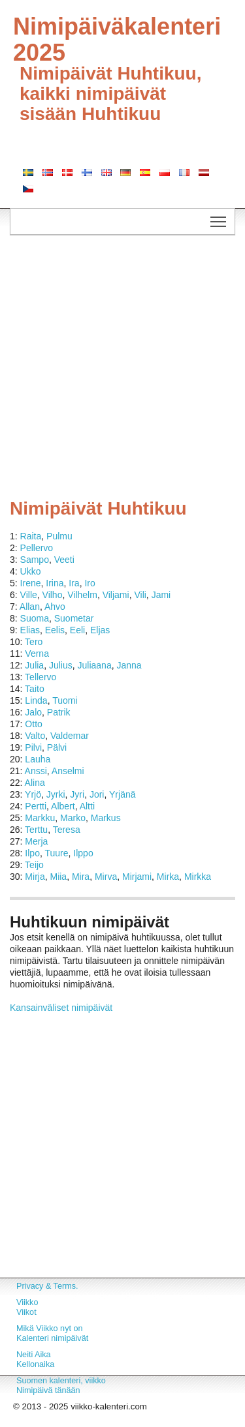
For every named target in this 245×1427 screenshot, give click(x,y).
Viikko (27, 1302)
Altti (87, 806)
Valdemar (69, 735)
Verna (37, 653)
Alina (35, 782)
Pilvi (33, 747)
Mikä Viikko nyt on (49, 1328)
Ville (28, 595)
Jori (97, 794)
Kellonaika (35, 1364)
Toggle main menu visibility (219, 218)
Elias (30, 630)
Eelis (55, 630)
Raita (31, 536)
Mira (81, 876)
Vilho (52, 595)
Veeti (64, 559)
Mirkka (197, 876)
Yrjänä (122, 794)
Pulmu (59, 536)
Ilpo (32, 853)
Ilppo (83, 853)
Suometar (74, 618)
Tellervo (40, 677)
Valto (35, 735)
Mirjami (137, 876)
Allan (30, 606)
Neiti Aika (33, 1354)
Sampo (34, 559)
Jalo (33, 712)
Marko (73, 818)
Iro (89, 583)
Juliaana (95, 665)
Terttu (36, 829)
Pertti (35, 806)
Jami (161, 595)
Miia (58, 876)
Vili (140, 595)
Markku (40, 818)
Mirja (34, 876)
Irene (30, 583)
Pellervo (37, 548)
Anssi (36, 771)
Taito (34, 688)
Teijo (34, 865)
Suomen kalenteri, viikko (61, 1380)
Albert (63, 806)
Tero (33, 642)
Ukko (30, 571)
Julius (61, 665)
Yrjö (33, 794)
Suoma (34, 618)
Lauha (37, 759)
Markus (106, 818)
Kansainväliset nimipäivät (61, 1007)
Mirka (168, 876)
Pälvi (57, 747)
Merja (36, 841)
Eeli (77, 630)
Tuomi (64, 700)
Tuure (56, 853)
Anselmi (68, 771)
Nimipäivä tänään (48, 1390)
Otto (33, 724)
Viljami (116, 595)
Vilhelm (82, 595)
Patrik (59, 712)
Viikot (26, 1312)
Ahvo (54, 606)
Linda (36, 700)
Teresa (66, 829)
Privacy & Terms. (47, 1286)
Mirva (106, 876)
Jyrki (55, 794)
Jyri (77, 794)
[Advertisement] (122, 370)
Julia (34, 665)
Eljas (100, 630)
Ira (74, 583)
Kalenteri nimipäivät (52, 1338)
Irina (54, 583)
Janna (128, 665)
